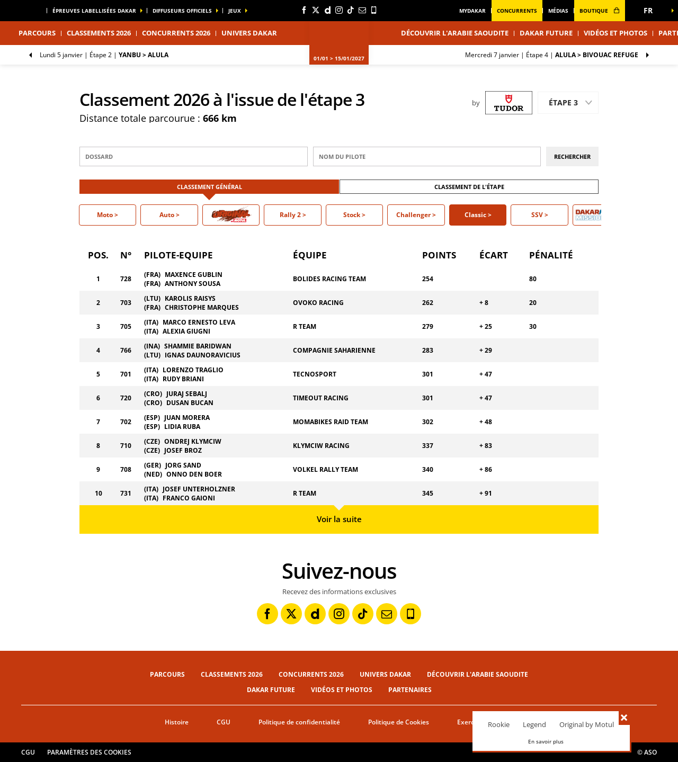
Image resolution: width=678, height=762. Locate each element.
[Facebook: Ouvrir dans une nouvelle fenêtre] (304, 10)
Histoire (177, 722)
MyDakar (472, 10)
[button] (651, 10)
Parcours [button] (37, 33)
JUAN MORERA (187, 417)
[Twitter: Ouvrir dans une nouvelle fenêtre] (315, 10)
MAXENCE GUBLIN (193, 274)
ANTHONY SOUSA (192, 283)
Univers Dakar (385, 674)
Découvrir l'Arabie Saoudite (454, 33)
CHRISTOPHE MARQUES (202, 307)
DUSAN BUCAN (189, 402)
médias (558, 10)
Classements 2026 (99, 33)
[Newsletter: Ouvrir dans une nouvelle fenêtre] (362, 10)
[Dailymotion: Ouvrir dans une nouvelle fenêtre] (327, 10)
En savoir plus (546, 741)
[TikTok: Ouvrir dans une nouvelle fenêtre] (350, 10)
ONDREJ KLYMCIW (192, 441)
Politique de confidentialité (299, 722)
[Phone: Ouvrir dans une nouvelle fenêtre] (374, 10)
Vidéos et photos (615, 33)
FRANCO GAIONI (189, 498)
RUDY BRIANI (183, 378)
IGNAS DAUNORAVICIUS (202, 355)
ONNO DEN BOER (194, 474)
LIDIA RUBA (182, 426)
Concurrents (517, 10)
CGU (223, 722)
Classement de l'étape (469, 187)
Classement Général (209, 187)
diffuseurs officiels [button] (182, 10)
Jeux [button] (234, 10)
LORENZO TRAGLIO (193, 369)
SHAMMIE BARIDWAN (197, 346)
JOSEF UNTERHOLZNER (199, 489)
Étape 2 (104, 54)
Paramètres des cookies (89, 752)
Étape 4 (551, 54)
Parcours (167, 674)
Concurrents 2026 (176, 33)
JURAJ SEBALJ (186, 393)
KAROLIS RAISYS (190, 298)
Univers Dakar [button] (249, 33)
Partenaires (410, 689)
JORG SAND (183, 465)
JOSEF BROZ (183, 450)
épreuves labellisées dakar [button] (94, 10)
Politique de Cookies (398, 722)
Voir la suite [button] (339, 519)
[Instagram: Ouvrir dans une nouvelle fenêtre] (339, 10)
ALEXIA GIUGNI (186, 331)
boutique (599, 10)
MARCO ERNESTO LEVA (199, 322)
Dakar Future (546, 33)
